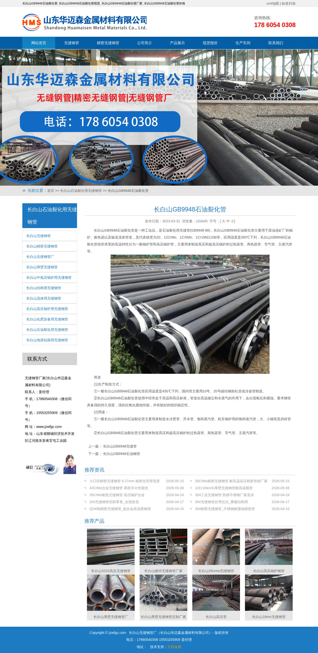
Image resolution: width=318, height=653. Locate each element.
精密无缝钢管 (108, 43)
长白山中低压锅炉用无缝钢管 (49, 277)
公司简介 (144, 43)
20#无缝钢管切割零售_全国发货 (114, 502)
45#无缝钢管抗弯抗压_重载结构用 (221, 502)
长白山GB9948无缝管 (120, 446)
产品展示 (177, 43)
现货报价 (210, 43)
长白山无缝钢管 (38, 236)
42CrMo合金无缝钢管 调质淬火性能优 (118, 488)
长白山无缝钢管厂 (40, 257)
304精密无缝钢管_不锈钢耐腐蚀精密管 (225, 509)
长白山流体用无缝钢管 (43, 298)
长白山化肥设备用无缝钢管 (47, 319)
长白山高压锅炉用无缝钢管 (47, 309)
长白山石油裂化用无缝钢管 (81, 191)
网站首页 (38, 43)
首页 (50, 191)
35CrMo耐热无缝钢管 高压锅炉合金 (117, 495)
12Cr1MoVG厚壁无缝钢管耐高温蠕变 (224, 488)
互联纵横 (174, 647)
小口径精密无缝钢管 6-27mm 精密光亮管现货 (124, 481)
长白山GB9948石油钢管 (121, 454)
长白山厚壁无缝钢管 (42, 267)
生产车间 (243, 43)
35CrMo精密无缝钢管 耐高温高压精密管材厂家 (231, 481)
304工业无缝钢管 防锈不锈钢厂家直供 (224, 495)
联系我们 (275, 43)
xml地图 (273, 3)
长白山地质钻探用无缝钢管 (47, 340)
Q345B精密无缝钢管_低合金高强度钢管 (120, 509)
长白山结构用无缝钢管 (43, 288)
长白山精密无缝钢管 (42, 246)
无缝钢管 (71, 43)
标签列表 (289, 3)
